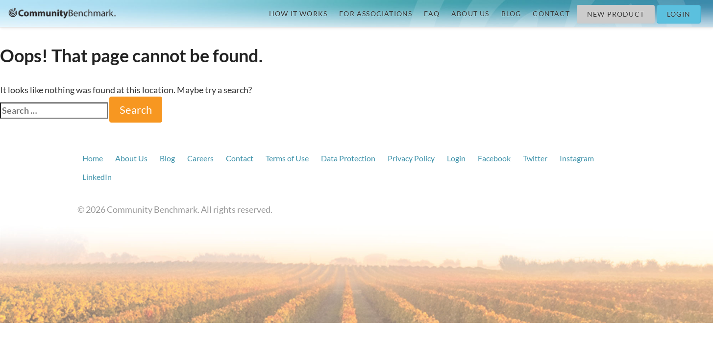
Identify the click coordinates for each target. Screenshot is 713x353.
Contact (551, 13)
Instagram (577, 158)
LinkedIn (97, 176)
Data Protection (348, 158)
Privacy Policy (411, 158)
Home (92, 158)
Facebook (494, 158)
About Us (470, 13)
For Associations (375, 13)
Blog (511, 13)
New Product (615, 14)
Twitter (535, 158)
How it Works (298, 13)
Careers (200, 158)
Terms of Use (287, 158)
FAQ (432, 13)
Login (678, 14)
